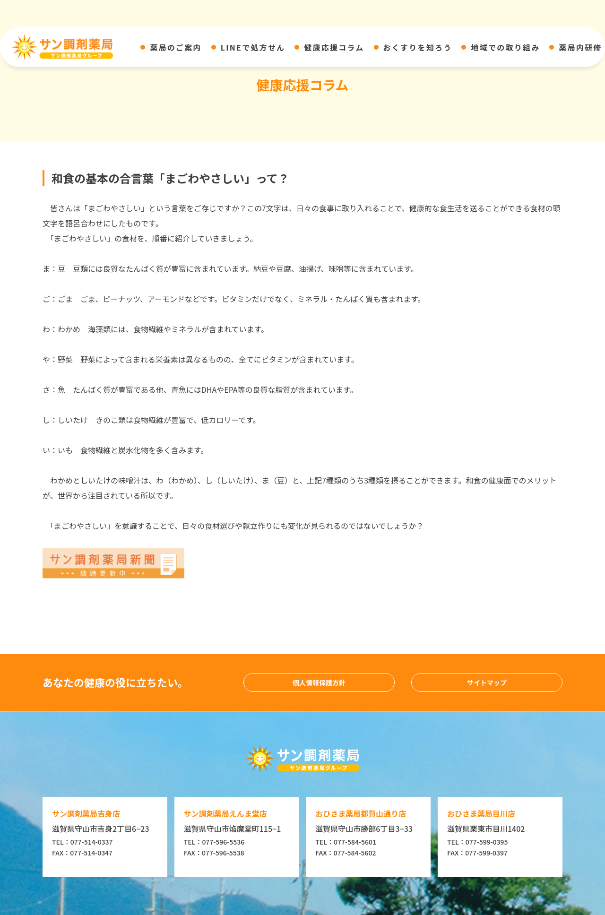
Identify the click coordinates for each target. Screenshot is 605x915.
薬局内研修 (580, 47)
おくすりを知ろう (417, 47)
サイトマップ (487, 682)
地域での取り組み (505, 47)
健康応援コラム (334, 47)
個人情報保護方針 (319, 682)
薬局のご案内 (175, 47)
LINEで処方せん (253, 47)
